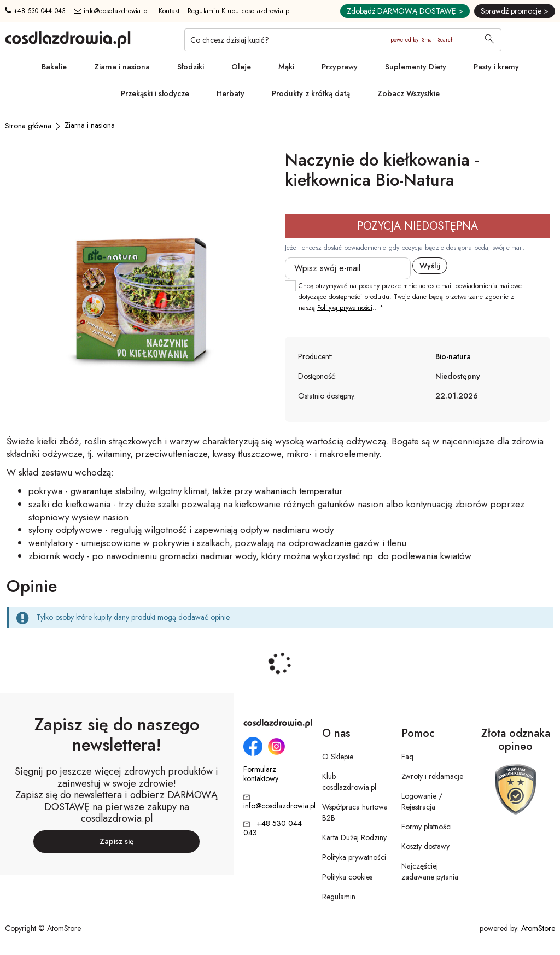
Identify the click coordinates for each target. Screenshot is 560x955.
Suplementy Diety (415, 66)
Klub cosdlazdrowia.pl (349, 782)
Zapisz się (117, 841)
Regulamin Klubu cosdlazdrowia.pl (239, 11)
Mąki (286, 66)
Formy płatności (426, 826)
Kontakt (169, 11)
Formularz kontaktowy (260, 774)
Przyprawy (340, 66)
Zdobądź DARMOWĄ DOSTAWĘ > (405, 10)
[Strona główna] (28, 125)
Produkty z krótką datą (311, 93)
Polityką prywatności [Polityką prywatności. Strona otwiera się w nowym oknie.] (344, 308)
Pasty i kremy (496, 66)
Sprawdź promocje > (515, 10)
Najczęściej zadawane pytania (429, 871)
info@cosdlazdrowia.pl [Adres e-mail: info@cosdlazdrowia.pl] (111, 11)
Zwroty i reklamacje (432, 776)
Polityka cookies (347, 876)
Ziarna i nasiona (122, 66)
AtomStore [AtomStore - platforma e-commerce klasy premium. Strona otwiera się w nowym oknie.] (538, 928)
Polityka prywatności (354, 857)
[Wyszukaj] (489, 40)
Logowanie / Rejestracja (421, 801)
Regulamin (338, 896)
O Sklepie (337, 756)
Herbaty (230, 93)
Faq (407, 756)
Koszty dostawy (425, 846)
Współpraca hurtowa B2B (355, 812)
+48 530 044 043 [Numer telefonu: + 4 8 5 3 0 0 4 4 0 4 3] (35, 11)
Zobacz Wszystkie (408, 93)
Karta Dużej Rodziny (354, 837)
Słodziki (190, 66)
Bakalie (54, 66)
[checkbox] (290, 285)
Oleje (241, 66)
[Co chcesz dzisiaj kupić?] (342, 39)
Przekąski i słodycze (155, 93)
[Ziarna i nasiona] (90, 125)
